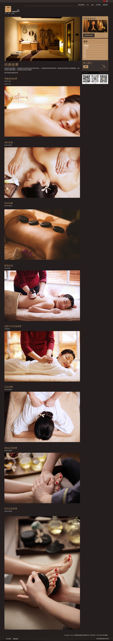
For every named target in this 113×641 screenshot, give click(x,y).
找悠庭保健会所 (88, 35)
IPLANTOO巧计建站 (102, 635)
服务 (9, 13)
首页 (6, 13)
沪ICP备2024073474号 (102, 638)
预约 (85, 66)
